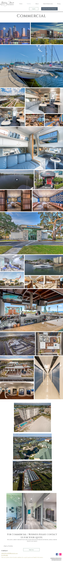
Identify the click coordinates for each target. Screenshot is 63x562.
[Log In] (33, 8)
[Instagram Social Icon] (60, 554)
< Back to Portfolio (8, 546)
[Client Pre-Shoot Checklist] (49, 8)
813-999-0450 (4, 555)
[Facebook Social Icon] (57, 554)
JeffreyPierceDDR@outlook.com (9, 553)
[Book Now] (31, 549)
